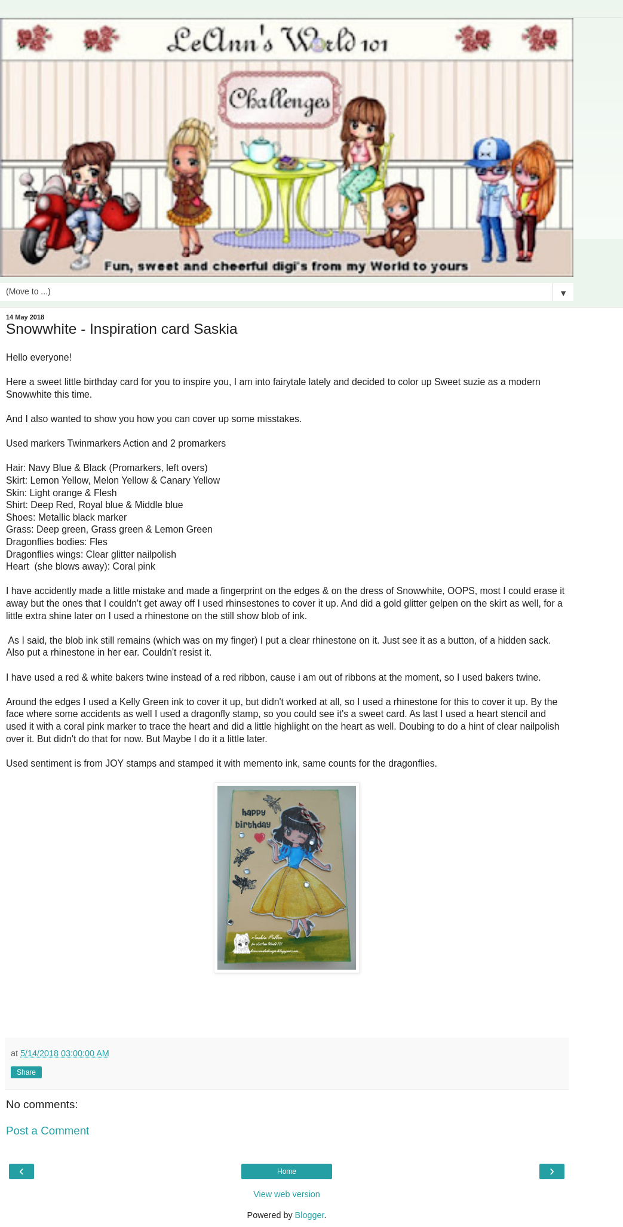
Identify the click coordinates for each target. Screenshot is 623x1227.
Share (26, 1072)
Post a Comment (47, 1130)
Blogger (309, 1215)
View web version (286, 1194)
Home (286, 1171)
